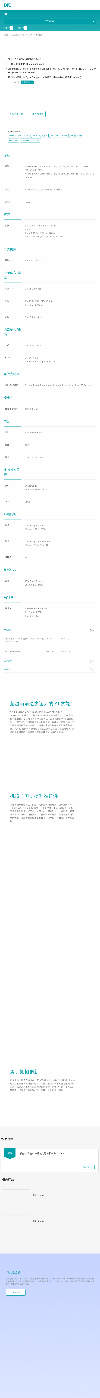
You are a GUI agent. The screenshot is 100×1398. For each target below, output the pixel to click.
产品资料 (48, 639)
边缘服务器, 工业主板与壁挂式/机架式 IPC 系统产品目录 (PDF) (24, 649)
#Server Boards (15, 137)
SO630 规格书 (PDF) (13, 661)
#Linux (64, 137)
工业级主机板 (18, 36)
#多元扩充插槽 (76, 137)
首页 (6, 36)
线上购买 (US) (27, 83)
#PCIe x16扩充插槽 (40, 137)
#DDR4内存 (13, 141)
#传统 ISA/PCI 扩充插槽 (30, 141)
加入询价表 (37, 115)
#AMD (26, 137)
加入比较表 (16, 115)
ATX (31, 36)
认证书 (48, 678)
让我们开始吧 (16, 1302)
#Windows (55, 137)
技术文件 (48, 671)
